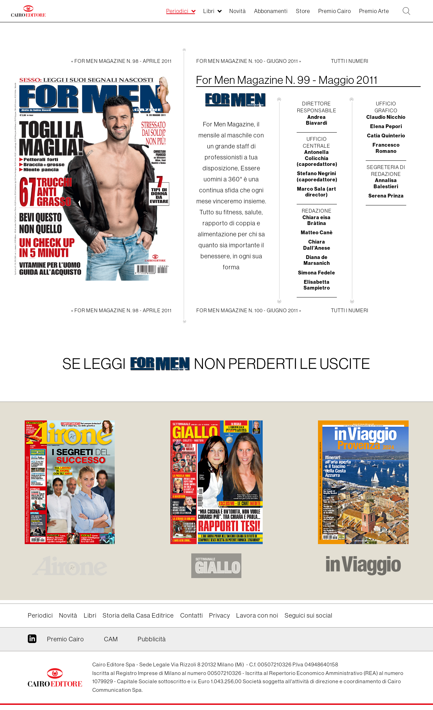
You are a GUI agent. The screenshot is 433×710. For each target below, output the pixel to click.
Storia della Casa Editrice (138, 615)
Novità (213, 14)
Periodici (147, 14)
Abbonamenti (250, 14)
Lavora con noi (257, 615)
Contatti (191, 615)
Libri (181, 14)
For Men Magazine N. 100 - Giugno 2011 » (248, 61)
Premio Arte (367, 14)
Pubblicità (152, 639)
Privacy (219, 615)
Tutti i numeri (349, 61)
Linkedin (32, 641)
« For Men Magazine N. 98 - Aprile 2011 (121, 61)
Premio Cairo (322, 14)
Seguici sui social (308, 615)
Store (286, 14)
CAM (111, 639)
